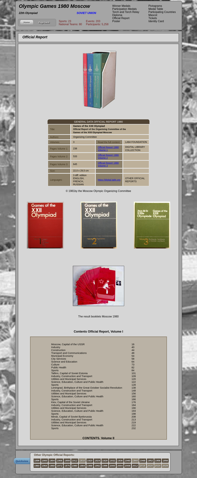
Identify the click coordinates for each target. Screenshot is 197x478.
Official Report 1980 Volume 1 (108, 148)
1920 (90, 460)
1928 (105, 460)
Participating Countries (162, 12)
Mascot (152, 15)
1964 (44, 465)
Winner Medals (121, 5)
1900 (44, 460)
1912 (74, 460)
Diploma (117, 15)
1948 (142, 460)
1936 (120, 460)
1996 (105, 465)
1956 (157, 460)
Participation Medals (124, 8)
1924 (97, 460)
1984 (82, 465)
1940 (127, 460)
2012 (135, 465)
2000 (112, 465)
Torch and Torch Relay (125, 12)
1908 (67, 460)
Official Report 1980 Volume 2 (108, 156)
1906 (59, 460)
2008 (127, 465)
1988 (90, 465)
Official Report (120, 18)
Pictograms (155, 5)
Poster (116, 21)
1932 (112, 460)
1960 (37, 465)
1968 (52, 465)
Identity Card (156, 21)
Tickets (152, 18)
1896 (37, 460)
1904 (52, 460)
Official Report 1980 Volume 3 (108, 164)
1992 (97, 465)
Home (27, 22)
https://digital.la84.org (109, 179)
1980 (74, 465)
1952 (150, 460)
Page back (44, 22)
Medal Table (155, 8)
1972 (59, 465)
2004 (120, 465)
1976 (67, 465)
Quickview (22, 461)
